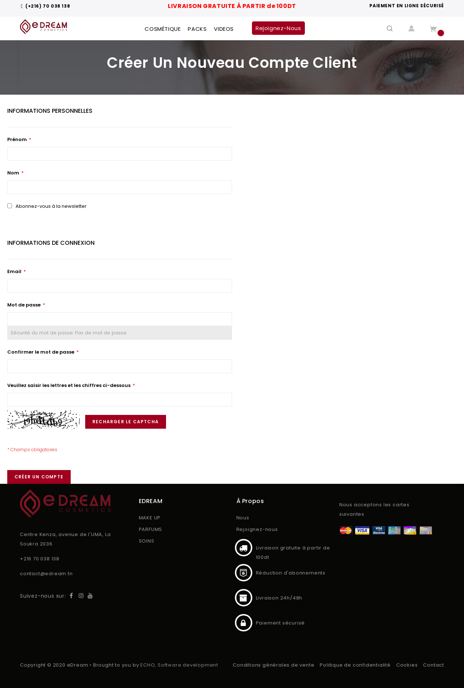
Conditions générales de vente (273, 665)
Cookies (407, 665)
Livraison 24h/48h (243, 597)
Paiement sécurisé (243, 622)
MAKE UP (150, 517)
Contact (433, 665)
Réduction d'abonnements (243, 572)
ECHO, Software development (179, 665)
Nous (242, 517)
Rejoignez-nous (257, 529)
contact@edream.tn (46, 573)
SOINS (146, 540)
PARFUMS (150, 529)
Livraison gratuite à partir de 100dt (243, 547)
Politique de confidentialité (355, 665)
